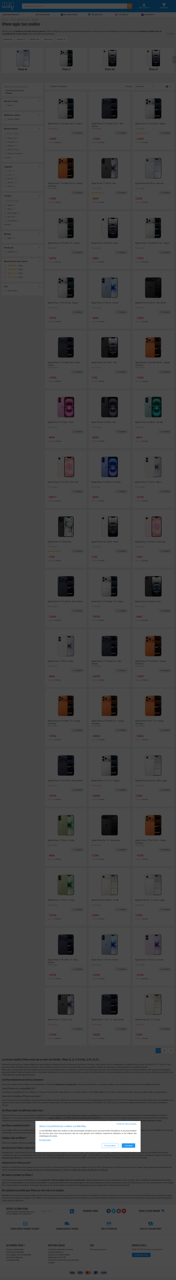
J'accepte (128, 1146)
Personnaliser (110, 1146)
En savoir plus (45, 1140)
